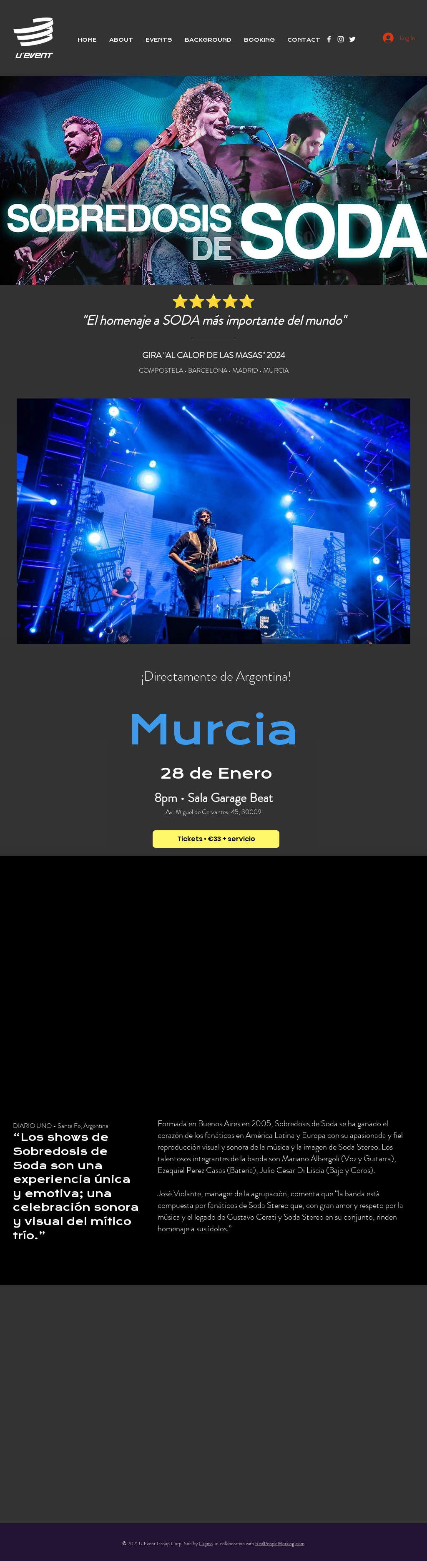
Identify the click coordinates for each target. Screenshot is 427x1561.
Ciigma (206, 1543)
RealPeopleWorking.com (279, 1543)
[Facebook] (329, 39)
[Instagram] (341, 39)
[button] (158, 40)
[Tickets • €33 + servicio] (216, 839)
